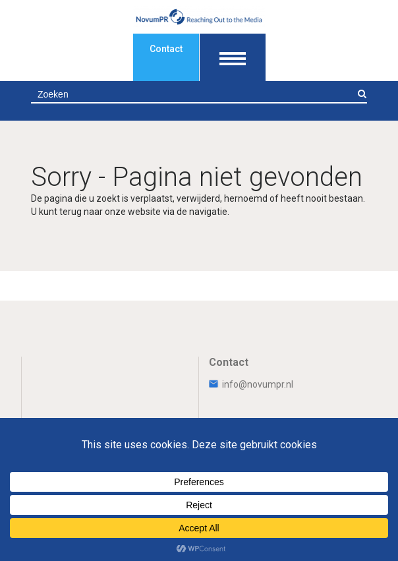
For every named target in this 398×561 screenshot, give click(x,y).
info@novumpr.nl (251, 384)
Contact (166, 49)
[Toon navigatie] (233, 57)
